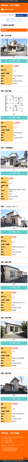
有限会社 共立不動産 (10, 5)
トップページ (3, 15)
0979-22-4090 (9, 9)
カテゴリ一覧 (11, 15)
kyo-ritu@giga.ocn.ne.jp (7, 442)
